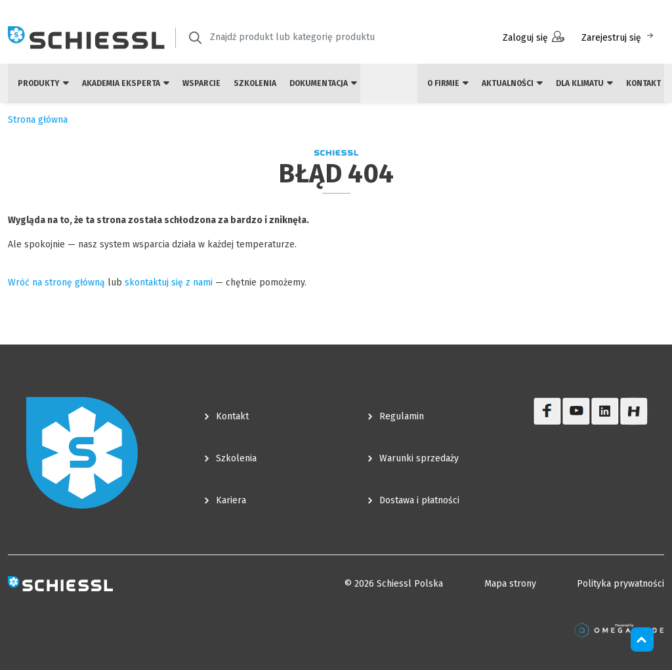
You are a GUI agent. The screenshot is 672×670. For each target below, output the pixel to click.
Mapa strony (510, 583)
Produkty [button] (43, 83)
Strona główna (38, 119)
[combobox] (322, 38)
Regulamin (401, 416)
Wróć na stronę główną (56, 282)
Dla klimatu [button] (584, 83)
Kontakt (643, 83)
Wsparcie (201, 83)
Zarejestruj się (618, 37)
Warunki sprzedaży (419, 458)
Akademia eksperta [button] (125, 83)
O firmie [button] (448, 83)
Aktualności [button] (512, 83)
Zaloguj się (533, 37)
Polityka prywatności (620, 583)
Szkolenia (255, 83)
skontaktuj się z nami (169, 282)
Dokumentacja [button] (323, 83)
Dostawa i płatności (419, 500)
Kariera (231, 500)
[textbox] (313, 37)
